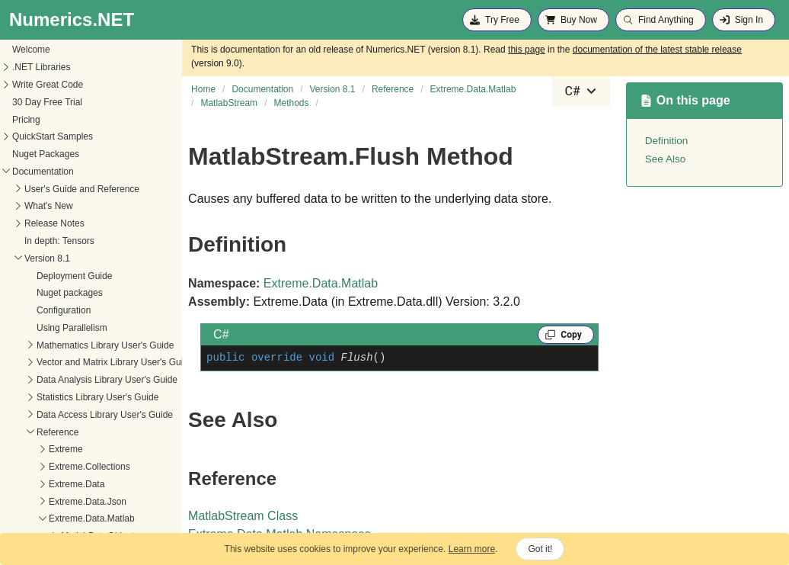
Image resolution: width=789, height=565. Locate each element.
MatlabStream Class (243, 515)
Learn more (472, 549)
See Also (665, 159)
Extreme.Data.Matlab (321, 283)
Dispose (27, 520)
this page (526, 49)
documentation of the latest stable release (657, 49)
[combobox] (581, 91)
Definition (666, 140)
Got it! (540, 549)
